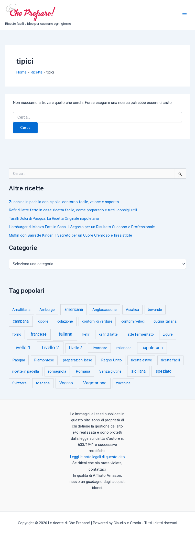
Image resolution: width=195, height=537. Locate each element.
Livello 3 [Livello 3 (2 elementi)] (75, 348)
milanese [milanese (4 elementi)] (124, 348)
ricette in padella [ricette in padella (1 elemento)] (25, 371)
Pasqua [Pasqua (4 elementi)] (19, 360)
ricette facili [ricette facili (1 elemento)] (170, 360)
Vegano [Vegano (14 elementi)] (66, 383)
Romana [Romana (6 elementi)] (83, 371)
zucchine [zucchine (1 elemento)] (123, 383)
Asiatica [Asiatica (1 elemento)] (132, 310)
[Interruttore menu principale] (184, 14)
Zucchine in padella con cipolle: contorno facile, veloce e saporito (64, 202)
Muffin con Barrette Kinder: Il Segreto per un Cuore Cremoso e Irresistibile (70, 235)
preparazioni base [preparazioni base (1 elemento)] (77, 360)
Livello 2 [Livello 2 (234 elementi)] (50, 347)
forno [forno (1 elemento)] (16, 334)
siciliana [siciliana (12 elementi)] (138, 371)
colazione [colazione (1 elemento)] (65, 321)
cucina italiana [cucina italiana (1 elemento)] (165, 321)
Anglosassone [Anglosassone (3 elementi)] (104, 309)
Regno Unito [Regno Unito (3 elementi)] (111, 360)
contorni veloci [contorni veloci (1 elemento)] (133, 321)
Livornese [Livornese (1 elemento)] (99, 348)
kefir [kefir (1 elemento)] (86, 334)
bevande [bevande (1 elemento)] (155, 310)
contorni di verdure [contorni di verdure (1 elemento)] (97, 321)
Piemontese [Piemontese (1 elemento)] (44, 360)
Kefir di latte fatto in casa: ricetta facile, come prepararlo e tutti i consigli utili (73, 210)
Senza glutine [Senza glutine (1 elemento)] (110, 371)
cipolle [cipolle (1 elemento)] (43, 321)
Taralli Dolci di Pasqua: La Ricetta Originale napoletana (54, 218)
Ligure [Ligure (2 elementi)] (168, 334)
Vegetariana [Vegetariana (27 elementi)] (94, 383)
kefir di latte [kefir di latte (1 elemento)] (108, 334)
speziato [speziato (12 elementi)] (163, 371)
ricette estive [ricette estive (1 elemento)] (141, 360)
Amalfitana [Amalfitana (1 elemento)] (21, 310)
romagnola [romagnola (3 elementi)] (57, 371)
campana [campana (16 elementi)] (21, 321)
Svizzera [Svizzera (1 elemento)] (19, 383)
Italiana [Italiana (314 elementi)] (64, 334)
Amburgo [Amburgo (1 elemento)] (47, 310)
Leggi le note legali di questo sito (97, 457)
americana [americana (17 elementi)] (73, 309)
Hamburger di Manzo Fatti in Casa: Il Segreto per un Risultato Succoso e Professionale (82, 227)
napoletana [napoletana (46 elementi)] (152, 347)
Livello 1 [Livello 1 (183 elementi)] (21, 347)
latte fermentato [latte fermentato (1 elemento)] (140, 334)
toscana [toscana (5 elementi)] (43, 383)
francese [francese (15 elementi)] (39, 334)
